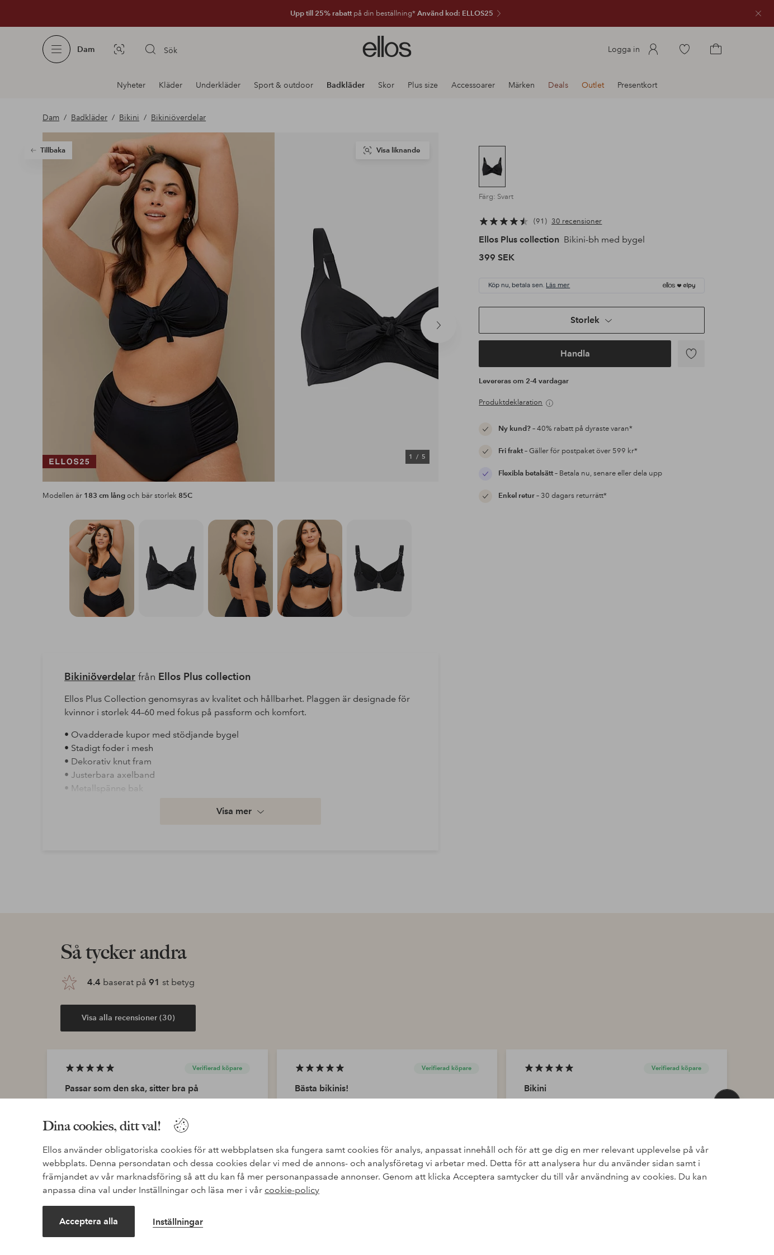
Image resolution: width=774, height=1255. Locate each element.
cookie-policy (292, 1190)
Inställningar (178, 1221)
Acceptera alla (88, 1221)
